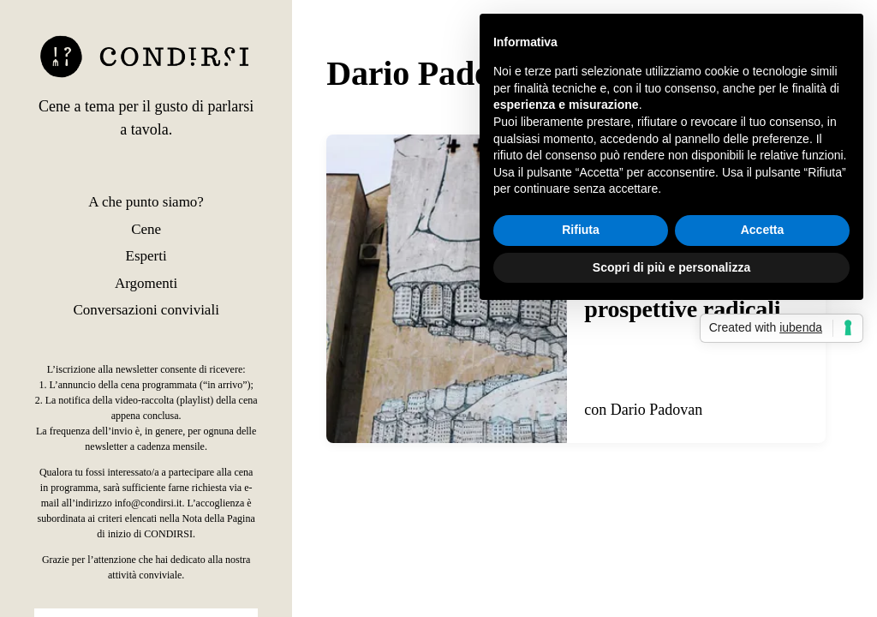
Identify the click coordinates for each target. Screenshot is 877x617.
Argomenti (146, 283)
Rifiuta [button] (581, 230)
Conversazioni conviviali (145, 310)
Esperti (146, 256)
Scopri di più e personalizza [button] (671, 267)
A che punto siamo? (146, 202)
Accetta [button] (763, 230)
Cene (146, 229)
